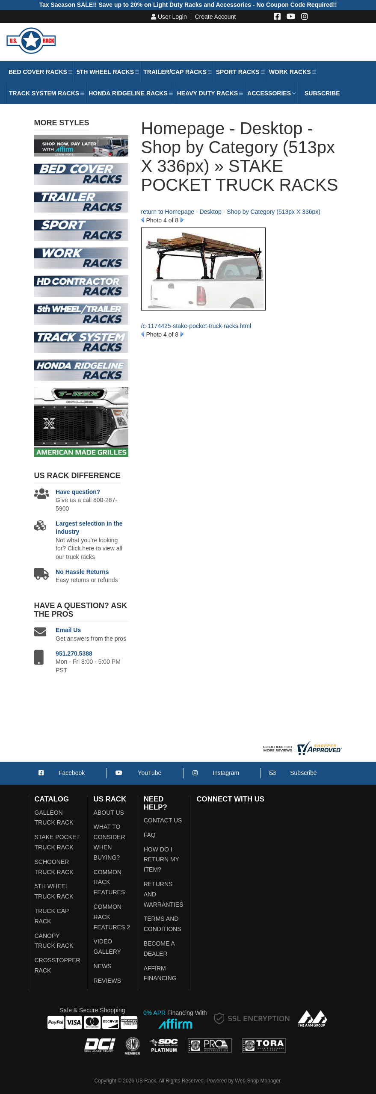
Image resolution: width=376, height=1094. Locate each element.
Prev (142, 219)
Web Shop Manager (257, 1081)
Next (182, 219)
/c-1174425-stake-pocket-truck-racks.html (196, 325)
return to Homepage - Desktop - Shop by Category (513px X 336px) (230, 211)
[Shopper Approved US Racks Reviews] (301, 747)
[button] (40, 72)
